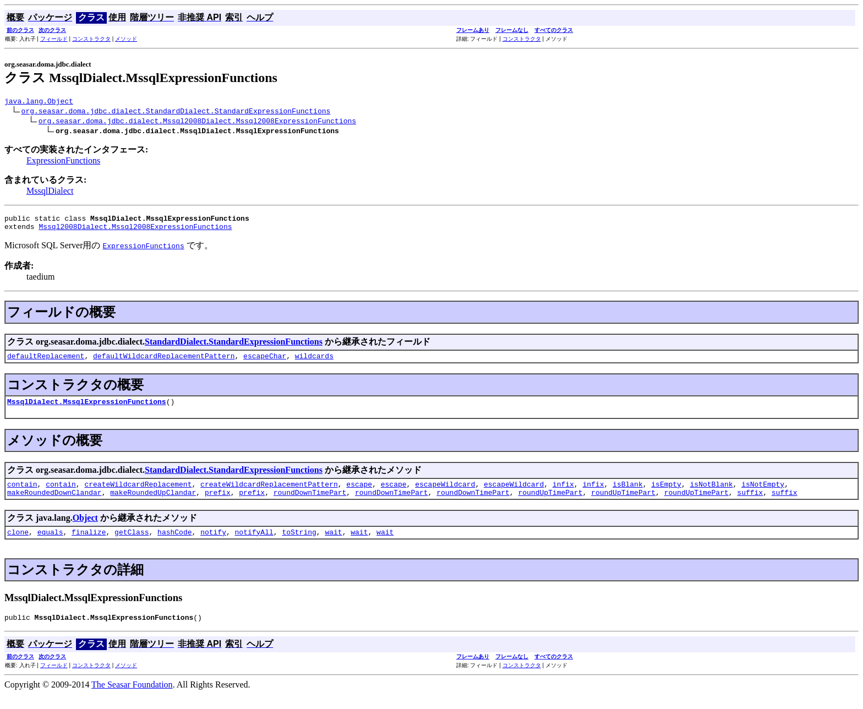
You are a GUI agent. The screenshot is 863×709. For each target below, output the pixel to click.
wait (333, 545)
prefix (218, 504)
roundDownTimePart (310, 504)
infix (563, 494)
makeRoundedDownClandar (54, 504)
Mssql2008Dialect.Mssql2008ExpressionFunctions (135, 231)
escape (359, 494)
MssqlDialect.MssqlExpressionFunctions (86, 410)
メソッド (126, 39)
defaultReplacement (45, 362)
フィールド (54, 39)
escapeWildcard (445, 494)
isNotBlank (711, 494)
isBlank (628, 494)
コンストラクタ (91, 39)
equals (50, 545)
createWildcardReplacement (138, 494)
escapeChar (264, 362)
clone (18, 545)
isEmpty (666, 494)
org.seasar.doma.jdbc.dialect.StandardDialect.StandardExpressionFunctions (176, 112)
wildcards (314, 362)
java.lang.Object (38, 102)
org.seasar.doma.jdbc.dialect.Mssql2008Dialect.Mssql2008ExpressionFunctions (197, 122)
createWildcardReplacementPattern (269, 494)
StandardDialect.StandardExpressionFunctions (234, 346)
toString (299, 545)
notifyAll (254, 545)
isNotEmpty (762, 494)
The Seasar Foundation (132, 699)
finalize (89, 545)
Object (85, 529)
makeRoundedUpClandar (153, 504)
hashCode (174, 545)
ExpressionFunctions (63, 162)
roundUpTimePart (550, 504)
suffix (750, 504)
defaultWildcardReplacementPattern (163, 362)
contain (22, 494)
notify (213, 545)
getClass (131, 545)
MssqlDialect (49, 192)
